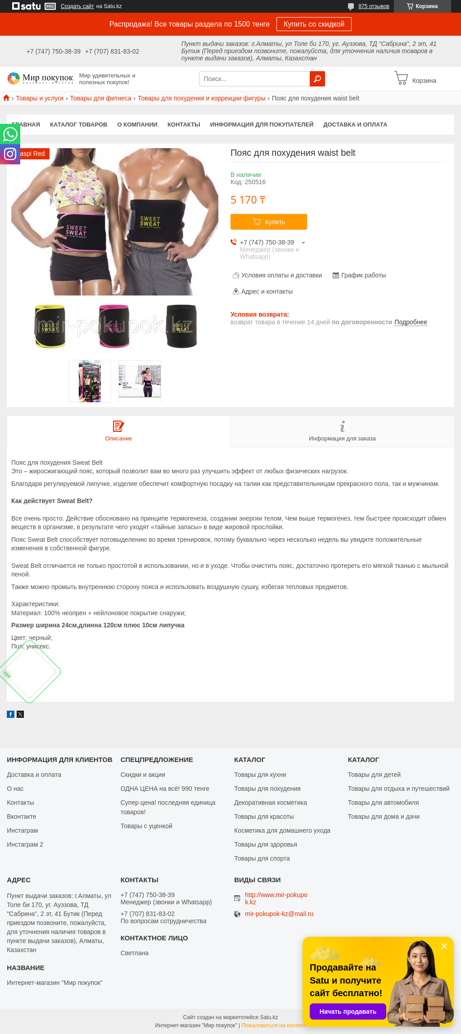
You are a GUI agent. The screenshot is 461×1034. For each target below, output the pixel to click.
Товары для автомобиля (383, 802)
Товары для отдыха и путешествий (399, 788)
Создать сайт (77, 6)
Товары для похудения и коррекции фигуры (202, 98)
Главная (26, 124)
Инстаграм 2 (25, 844)
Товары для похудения (267, 788)
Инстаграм (22, 830)
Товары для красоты (264, 816)
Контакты (183, 124)
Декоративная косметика (270, 802)
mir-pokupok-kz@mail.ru (279, 914)
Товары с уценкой (146, 826)
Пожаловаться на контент (273, 1025)
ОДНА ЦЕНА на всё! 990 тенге (165, 788)
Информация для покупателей (261, 124)
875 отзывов (373, 6)
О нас (15, 788)
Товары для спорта (262, 858)
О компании (138, 124)
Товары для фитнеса (100, 98)
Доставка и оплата (355, 124)
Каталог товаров (78, 124)
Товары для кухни (260, 774)
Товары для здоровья (265, 844)
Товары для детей (374, 774)
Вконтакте (21, 816)
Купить (275, 222)
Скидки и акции (143, 774)
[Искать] (317, 78)
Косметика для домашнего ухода (282, 830)
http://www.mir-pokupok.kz (276, 898)
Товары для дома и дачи (384, 816)
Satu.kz (269, 1017)
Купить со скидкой (314, 24)
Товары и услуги (39, 98)
